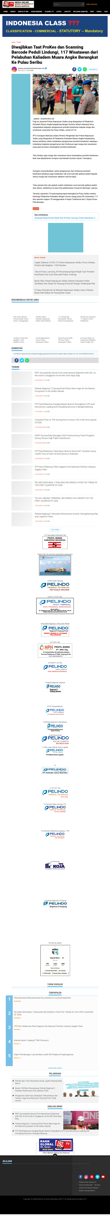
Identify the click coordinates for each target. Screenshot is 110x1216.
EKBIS (26, 1168)
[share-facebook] (74, 69)
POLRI (36, 209)
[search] (69, 4)
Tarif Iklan (100, 1186)
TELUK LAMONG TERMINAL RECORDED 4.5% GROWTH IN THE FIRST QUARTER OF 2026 (65, 501)
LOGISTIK (67, 11)
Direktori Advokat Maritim (88, 1192)
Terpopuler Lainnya (55, 1069)
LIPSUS (58, 11)
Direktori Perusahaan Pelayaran (90, 1189)
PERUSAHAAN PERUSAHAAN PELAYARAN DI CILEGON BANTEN (57, 998)
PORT (92, 11)
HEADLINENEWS (36, 11)
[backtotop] (55, 1156)
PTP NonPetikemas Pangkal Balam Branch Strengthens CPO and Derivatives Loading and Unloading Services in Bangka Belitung (65, 409)
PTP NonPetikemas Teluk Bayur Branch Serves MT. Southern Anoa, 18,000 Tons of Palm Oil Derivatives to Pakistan (65, 456)
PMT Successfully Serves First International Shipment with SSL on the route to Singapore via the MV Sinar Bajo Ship (66, 377)
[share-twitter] (80, 69)
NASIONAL (6, 1174)
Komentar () (93, 69)
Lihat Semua (55, 530)
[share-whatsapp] (85, 69)
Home (6, 11)
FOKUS (48, 1168)
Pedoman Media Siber (87, 1186)
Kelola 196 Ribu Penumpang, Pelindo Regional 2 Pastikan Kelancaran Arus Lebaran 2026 (35, 1090)
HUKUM (5, 1171)
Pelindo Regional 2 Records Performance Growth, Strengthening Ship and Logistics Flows (66, 516)
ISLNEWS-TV (49, 11)
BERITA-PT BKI (23, 11)
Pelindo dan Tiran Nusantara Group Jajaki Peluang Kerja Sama (38, 1083)
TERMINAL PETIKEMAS (76, 1174)
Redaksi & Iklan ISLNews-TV (89, 1183)
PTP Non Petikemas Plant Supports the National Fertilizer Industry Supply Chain (66, 469)
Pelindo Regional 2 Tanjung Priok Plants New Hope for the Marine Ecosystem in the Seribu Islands (64, 393)
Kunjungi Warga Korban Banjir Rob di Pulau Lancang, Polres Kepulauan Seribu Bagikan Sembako (66, 218)
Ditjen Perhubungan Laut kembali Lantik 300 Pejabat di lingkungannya (50, 1057)
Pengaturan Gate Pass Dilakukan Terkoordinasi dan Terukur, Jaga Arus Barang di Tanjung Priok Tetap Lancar (36, 1099)
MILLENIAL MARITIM (80, 11)
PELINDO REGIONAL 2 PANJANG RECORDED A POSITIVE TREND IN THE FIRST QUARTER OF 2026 (66, 487)
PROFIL (99, 11)
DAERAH (5, 1168)
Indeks (13, 11)
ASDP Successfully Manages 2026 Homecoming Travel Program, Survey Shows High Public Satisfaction (64, 440)
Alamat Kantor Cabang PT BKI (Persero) (42, 1041)
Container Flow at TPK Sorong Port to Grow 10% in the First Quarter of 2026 (64, 422)
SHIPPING (49, 1174)
